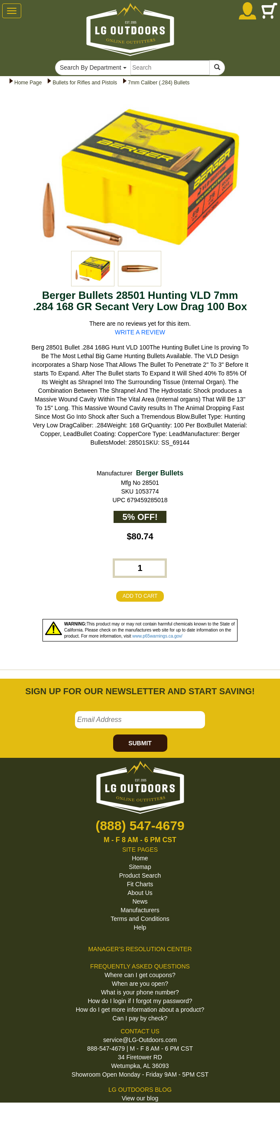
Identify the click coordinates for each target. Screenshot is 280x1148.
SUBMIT (140, 743)
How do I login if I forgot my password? (140, 1000)
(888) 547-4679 (139, 825)
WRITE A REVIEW (140, 332)
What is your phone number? (140, 992)
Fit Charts (140, 884)
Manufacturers (139, 910)
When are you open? (140, 983)
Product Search (140, 875)
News (139, 901)
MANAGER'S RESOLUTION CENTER (140, 949)
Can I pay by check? (140, 1018)
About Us (140, 892)
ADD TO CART (140, 596)
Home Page (28, 83)
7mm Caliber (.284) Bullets (158, 83)
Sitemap (140, 866)
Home (140, 858)
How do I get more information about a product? (140, 1009)
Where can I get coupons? (139, 975)
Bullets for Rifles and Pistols (84, 83)
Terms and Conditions (140, 918)
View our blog (140, 1098)
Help (140, 927)
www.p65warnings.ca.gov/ (157, 636)
